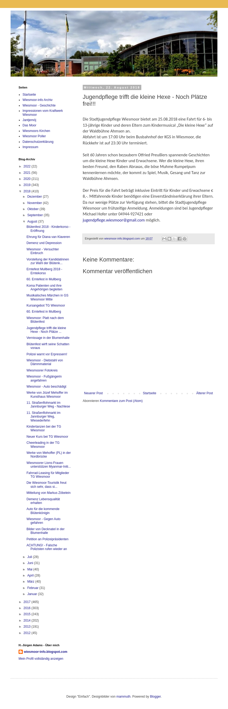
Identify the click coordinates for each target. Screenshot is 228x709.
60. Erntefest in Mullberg (44, 279)
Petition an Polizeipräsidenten (47, 539)
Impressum (30, 147)
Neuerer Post (93, 393)
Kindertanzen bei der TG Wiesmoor (44, 428)
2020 (28, 179)
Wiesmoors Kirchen (36, 131)
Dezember (35, 196)
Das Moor (29, 125)
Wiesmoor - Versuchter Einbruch (43, 251)
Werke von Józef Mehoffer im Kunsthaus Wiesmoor (47, 394)
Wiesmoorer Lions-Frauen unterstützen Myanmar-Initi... (49, 464)
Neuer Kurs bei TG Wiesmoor (47, 436)
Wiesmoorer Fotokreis (42, 370)
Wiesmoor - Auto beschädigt (46, 386)
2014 (28, 620)
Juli (30, 557)
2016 (28, 608)
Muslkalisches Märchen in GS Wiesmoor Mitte (47, 297)
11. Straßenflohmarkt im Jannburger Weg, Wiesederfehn (43, 416)
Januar (32, 594)
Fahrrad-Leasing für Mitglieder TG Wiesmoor (48, 474)
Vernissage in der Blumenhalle (48, 338)
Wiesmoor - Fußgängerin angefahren (44, 378)
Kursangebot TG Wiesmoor (46, 305)
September (35, 215)
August (32, 221)
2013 (28, 626)
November (35, 203)
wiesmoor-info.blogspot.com (45, 652)
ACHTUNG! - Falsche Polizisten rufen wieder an (47, 547)
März (31, 581)
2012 (28, 633)
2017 (28, 602)
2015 (28, 614)
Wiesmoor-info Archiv (37, 100)
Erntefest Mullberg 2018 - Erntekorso (44, 271)
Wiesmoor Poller (34, 136)
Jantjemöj (29, 120)
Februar (33, 588)
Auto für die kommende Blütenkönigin (43, 511)
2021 (28, 173)
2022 (28, 166)
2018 (28, 191)
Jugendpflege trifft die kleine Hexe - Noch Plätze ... (46, 330)
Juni (30, 563)
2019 (28, 185)
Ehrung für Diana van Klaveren (48, 237)
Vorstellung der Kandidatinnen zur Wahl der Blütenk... (48, 261)
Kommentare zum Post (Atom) (121, 401)
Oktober (33, 209)
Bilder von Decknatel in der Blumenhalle (45, 531)
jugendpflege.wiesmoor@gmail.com (114, 220)
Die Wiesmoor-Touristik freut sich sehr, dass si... (47, 484)
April (30, 575)
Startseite (149, 393)
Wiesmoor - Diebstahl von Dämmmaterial (45, 362)
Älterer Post (204, 393)
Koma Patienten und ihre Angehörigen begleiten (44, 287)
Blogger (155, 696)
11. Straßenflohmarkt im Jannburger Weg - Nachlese (48, 404)
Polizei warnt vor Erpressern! (47, 354)
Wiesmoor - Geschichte (39, 105)
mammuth (123, 696)
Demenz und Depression (44, 243)
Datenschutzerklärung (38, 142)
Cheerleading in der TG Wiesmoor (43, 444)
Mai (30, 569)
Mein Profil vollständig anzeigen (41, 659)
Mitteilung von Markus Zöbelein (49, 493)
